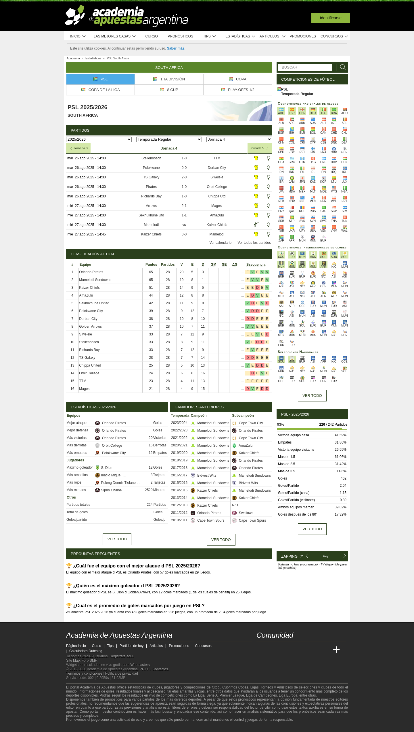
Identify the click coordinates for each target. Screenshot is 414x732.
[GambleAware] (80, 727)
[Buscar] (341, 67)
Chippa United (90, 365)
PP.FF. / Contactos (154, 669)
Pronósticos (180, 36)
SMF (93, 661)
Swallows (242, 513)
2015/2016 (179, 483)
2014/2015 (179, 490)
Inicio (78, 36)
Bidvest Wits (203, 475)
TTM (217, 158)
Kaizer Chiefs (217, 225)
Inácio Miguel (109, 475)
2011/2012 (179, 513)
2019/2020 (179, 453)
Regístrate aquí (121, 656)
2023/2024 (179, 423)
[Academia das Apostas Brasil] (283, 650)
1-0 (184, 158)
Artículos (273, 36)
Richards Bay (151, 196)
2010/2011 (179, 520)
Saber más (176, 48)
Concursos (335, 36)
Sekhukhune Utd (151, 215)
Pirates (151, 187)
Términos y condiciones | (85, 673)
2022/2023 (179, 430)
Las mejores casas (115, 36)
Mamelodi (151, 225)
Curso (151, 36)
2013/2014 (179, 498)
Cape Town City (247, 423)
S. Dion (103, 468)
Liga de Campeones (261, 695)
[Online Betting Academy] (293, 650)
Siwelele (216, 177)
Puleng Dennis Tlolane (116, 483)
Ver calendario (221, 243)
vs (184, 225)
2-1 (184, 206)
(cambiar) (289, 567)
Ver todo (116, 539)
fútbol (216, 687)
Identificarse (331, 18)
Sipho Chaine (108, 490)
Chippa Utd (216, 196)
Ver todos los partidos (254, 243)
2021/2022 (179, 438)
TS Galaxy (151, 177)
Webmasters (140, 665)
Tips (209, 36)
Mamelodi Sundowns (95, 280)
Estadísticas (240, 36)
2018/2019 (179, 460)
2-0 (184, 177)
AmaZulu (217, 215)
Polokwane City (91, 311)
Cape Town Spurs (208, 520)
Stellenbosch (151, 158)
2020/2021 (179, 445)
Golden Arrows (90, 327)
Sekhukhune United (94, 303)
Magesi (217, 206)
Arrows (151, 206)
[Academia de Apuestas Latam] (315, 650)
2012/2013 (179, 505)
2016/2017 (179, 475)
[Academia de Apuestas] (304, 650)
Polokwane (151, 168)
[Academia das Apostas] (272, 650)
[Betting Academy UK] (326, 650)
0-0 (184, 168)
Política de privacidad (121, 673)
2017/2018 (179, 468)
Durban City (217, 168)
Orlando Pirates (91, 272)
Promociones (303, 36)
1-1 (184, 215)
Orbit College (217, 187)
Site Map (73, 661)
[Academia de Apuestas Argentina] (261, 650)
